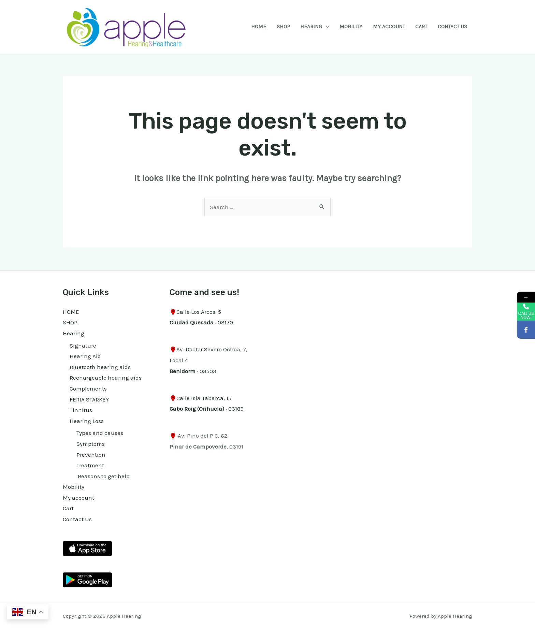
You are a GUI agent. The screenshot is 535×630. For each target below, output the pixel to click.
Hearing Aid (85, 356)
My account (389, 27)
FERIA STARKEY (89, 399)
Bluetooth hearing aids (100, 367)
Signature (83, 345)
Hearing (311, 27)
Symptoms (90, 443)
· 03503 (193, 371)
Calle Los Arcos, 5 (198, 311)
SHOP (283, 27)
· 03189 (207, 408)
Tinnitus (81, 410)
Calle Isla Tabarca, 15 (203, 398)
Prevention (90, 454)
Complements (88, 388)
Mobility (350, 27)
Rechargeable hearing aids (106, 377)
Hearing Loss (87, 420)
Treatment (90, 465)
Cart (421, 27)
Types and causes (99, 432)
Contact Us (452, 27)
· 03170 (201, 322)
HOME (258, 27)
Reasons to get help (103, 476)
